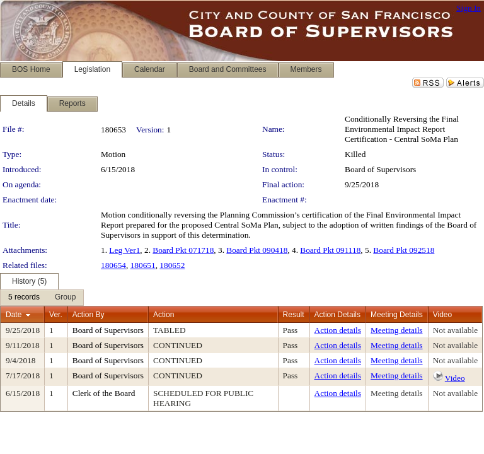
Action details (337, 330)
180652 (172, 265)
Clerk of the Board (103, 393)
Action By (88, 314)
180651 (143, 265)
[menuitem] (24, 297)
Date (13, 314)
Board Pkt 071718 (183, 250)
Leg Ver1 (124, 250)
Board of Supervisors (380, 169)
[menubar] (42, 297)
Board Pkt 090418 (256, 250)
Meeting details (397, 330)
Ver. (55, 314)
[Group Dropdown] (65, 297)
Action (163, 314)
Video (455, 378)
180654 (113, 265)
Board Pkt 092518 (403, 250)
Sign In (468, 8)
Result (293, 314)
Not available (455, 330)
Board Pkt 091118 (330, 250)
